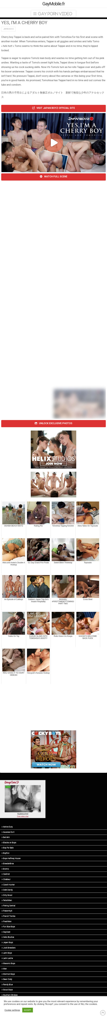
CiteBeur (6, 879)
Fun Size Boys (8, 927)
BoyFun (5, 853)
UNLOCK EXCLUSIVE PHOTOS (53, 423)
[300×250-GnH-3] (53, 749)
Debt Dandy (7, 890)
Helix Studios (8, 937)
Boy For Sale (7, 848)
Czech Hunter (8, 885)
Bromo (5, 869)
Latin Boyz (7, 953)
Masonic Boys (8, 963)
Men (4, 969)
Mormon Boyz (8, 974)
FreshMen (7, 921)
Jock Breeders (8, 948)
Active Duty (7, 827)
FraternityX (7, 911)
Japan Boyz (8, 29)
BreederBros (8, 863)
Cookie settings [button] (12, 1010)
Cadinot (6, 874)
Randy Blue (7, 984)
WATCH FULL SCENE (53, 176)
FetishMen (7, 900)
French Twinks (8, 916)
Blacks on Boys (9, 842)
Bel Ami (6, 837)
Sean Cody (7, 979)
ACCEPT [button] (27, 1010)
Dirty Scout (7, 895)
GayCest (6, 932)
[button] (53, 13)
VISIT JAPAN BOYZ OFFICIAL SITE (53, 108)
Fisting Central (8, 906)
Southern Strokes (10, 995)
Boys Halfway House (11, 858)
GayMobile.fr (53, 4)
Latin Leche (7, 958)
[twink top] (53, 484)
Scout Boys (7, 990)
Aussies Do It (8, 832)
